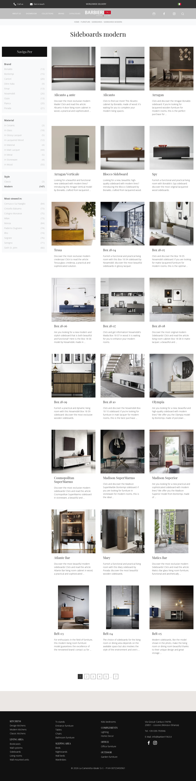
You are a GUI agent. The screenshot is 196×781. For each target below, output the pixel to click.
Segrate (8, 237)
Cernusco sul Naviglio (14, 203)
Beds (58, 747)
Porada (7, 108)
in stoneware (10, 159)
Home (76, 22)
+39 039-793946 (157, 730)
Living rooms (16, 755)
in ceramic (9, 125)
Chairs (58, 733)
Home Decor (107, 735)
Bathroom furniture (64, 737)
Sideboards (97, 22)
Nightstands (61, 751)
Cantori (7, 78)
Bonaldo (8, 68)
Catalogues (74, 13)
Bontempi (9, 73)
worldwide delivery (96, 4)
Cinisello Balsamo (12, 208)
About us (16, 13)
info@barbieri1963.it (162, 736)
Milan (6, 218)
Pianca (7, 103)
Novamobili (9, 93)
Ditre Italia (9, 83)
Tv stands (60, 721)
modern (8, 186)
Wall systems (16, 747)
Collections (47, 13)
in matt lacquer (12, 149)
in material (9, 144)
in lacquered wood (14, 139)
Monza (7, 223)
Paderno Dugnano (13, 227)
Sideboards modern (113, 22)
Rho (6, 232)
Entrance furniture (64, 725)
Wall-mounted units (19, 759)
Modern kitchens (18, 729)
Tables (58, 729)
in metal (8, 154)
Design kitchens (18, 725)
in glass (8, 130)
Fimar (7, 88)
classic (7, 181)
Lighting (105, 731)
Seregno (8, 242)
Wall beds (60, 755)
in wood (8, 164)
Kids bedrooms (108, 721)
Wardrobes (60, 759)
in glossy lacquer (13, 135)
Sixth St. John (10, 247)
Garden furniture (109, 756)
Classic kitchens (18, 733)
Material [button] (9, 120)
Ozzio (7, 98)
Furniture (85, 22)
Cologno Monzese (13, 213)
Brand (61, 13)
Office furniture (108, 746)
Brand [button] (7, 63)
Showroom (31, 13)
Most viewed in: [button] (13, 198)
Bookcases (15, 743)
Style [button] (7, 176)
